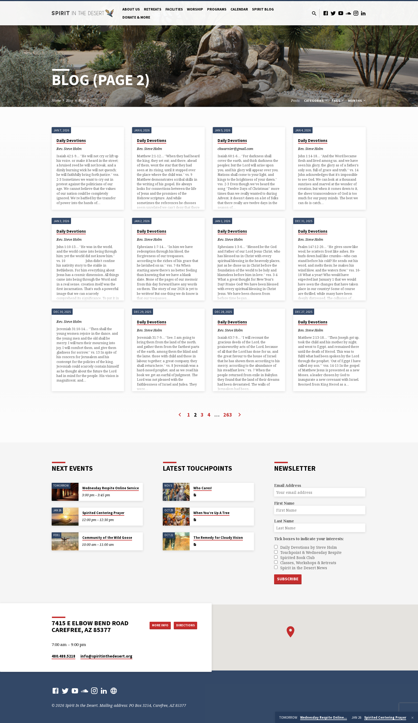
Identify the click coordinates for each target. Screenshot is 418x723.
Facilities (174, 9)
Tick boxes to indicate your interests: (309, 538)
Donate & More (136, 17)
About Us (131, 9)
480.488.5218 (63, 656)
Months (357, 101)
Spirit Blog (263, 9)
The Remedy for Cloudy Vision (218, 537)
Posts (295, 100)
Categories (316, 101)
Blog (69, 100)
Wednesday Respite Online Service (110, 487)
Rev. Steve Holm (69, 148)
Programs (216, 9)
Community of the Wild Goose (107, 537)
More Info (153, 625)
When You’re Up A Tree (211, 512)
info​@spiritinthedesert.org (106, 656)
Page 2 (84, 100)
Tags (338, 101)
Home (56, 100)
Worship (195, 9)
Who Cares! (202, 487)
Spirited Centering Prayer (103, 512)
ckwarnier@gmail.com (235, 148)
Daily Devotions (71, 140)
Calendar (239, 9)
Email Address (287, 484)
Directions (183, 625)
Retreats (152, 9)
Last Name (284, 520)
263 (227, 414)
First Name (284, 502)
